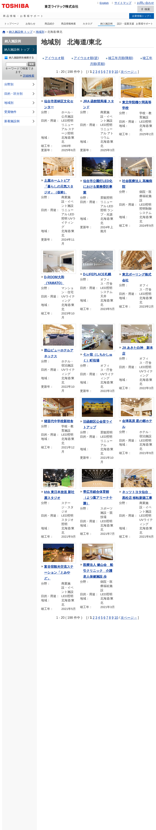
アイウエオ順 (54, 58)
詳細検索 (28, 76)
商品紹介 (49, 24)
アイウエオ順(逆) (86, 58)
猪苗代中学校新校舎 (58, 421)
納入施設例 (106, 24)
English (102, 2)
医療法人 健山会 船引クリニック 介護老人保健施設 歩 (98, 571)
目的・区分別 (20, 94)
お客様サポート (144, 24)
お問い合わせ (143, 2)
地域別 (40, 32)
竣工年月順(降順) (120, 58)
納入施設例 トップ (20, 32)
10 (116, 72)
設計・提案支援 (125, 24)
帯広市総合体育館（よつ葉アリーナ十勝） (97, 498)
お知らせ (30, 24)
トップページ (11, 24)
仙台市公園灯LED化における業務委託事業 (97, 187)
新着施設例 (20, 122)
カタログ (87, 24)
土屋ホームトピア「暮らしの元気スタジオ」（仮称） (58, 187)
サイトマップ (121, 2)
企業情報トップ (141, 16)
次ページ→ (129, 72)
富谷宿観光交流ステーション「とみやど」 (58, 573)
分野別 (20, 85)
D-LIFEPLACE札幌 (97, 275)
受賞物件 (20, 112)
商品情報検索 (68, 24)
